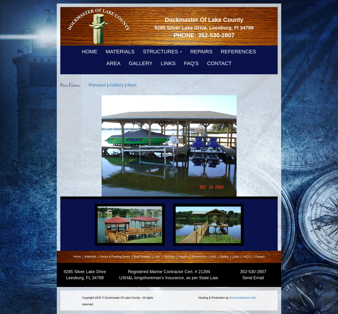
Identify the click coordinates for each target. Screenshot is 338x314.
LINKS (168, 63)
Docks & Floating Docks (115, 256)
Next (131, 84)
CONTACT (219, 63)
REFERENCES (238, 52)
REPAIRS (201, 52)
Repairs (183, 256)
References (199, 256)
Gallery (117, 84)
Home (77, 256)
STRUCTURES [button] (162, 52)
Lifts (158, 256)
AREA (113, 63)
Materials (91, 256)
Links (236, 256)
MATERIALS (120, 52)
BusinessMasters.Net (242, 297)
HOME (89, 52)
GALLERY (141, 63)
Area (213, 256)
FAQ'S (191, 63)
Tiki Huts (169, 256)
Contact (260, 256)
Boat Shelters (142, 256)
